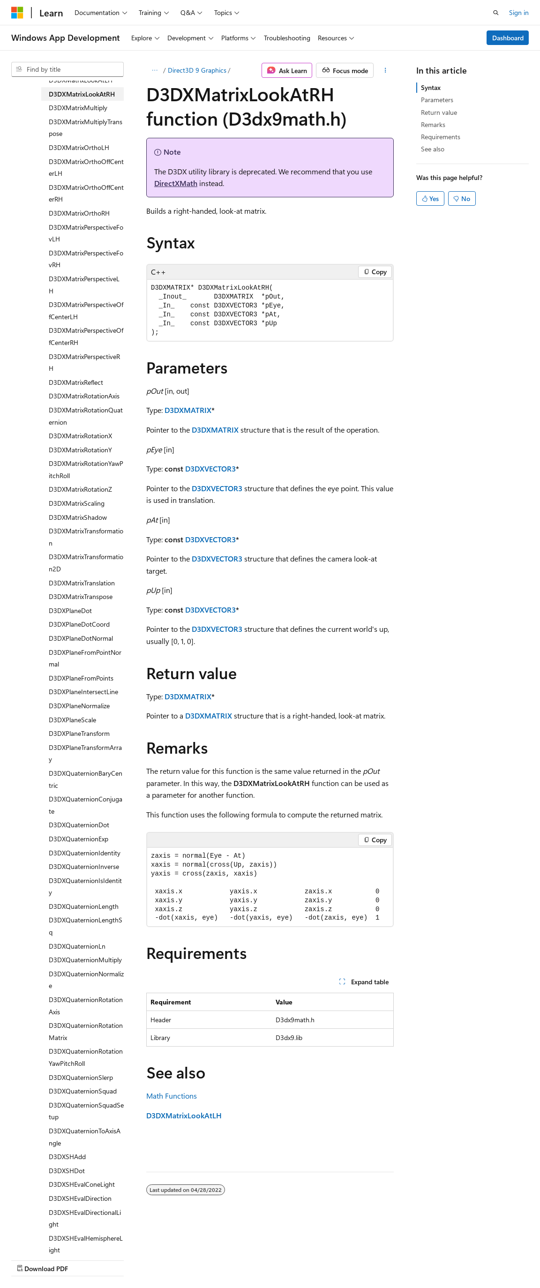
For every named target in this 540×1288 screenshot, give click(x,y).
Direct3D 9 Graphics (197, 70)
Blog (127, 1259)
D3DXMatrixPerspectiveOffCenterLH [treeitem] (86, 310)
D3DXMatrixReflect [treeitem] (76, 382)
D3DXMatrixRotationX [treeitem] (80, 435)
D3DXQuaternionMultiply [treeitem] (85, 959)
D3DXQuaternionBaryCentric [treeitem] (85, 779)
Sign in (519, 12)
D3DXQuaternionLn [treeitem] (77, 946)
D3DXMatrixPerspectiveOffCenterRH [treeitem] (86, 336)
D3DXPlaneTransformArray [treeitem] (85, 753)
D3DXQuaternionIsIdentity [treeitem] (85, 886)
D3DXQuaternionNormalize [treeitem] (86, 979)
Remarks (433, 124)
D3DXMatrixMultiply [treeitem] (78, 107)
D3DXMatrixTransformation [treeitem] (86, 536)
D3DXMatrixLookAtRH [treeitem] (82, 94)
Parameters (437, 99)
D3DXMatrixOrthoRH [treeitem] (79, 213)
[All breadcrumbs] (154, 70)
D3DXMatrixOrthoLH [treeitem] (79, 147)
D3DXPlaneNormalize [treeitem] (79, 705)
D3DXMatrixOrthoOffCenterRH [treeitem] (86, 193)
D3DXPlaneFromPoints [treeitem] (81, 678)
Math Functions (171, 1096)
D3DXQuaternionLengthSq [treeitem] (85, 925)
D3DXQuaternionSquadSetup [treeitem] (86, 1111)
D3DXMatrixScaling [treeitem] (77, 503)
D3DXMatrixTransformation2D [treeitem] (86, 562)
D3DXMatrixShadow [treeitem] (78, 517)
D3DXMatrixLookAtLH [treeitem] (80, 79)
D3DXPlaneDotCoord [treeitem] (79, 624)
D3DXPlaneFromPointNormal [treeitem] (85, 658)
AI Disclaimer (30, 1259)
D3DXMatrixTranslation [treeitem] (82, 582)
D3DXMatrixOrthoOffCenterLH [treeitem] (86, 167)
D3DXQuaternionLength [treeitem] (84, 906)
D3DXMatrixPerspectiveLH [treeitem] (84, 284)
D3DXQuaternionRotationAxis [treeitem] (86, 1005)
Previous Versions (85, 1259)
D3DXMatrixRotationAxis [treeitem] (84, 395)
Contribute (167, 1259)
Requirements (440, 136)
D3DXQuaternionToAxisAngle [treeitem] (84, 1136)
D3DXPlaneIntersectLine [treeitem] (83, 691)
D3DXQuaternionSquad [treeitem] (83, 1090)
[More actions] (385, 70)
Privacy (205, 1259)
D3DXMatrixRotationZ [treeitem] (80, 489)
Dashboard (508, 37)
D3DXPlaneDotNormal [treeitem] (81, 638)
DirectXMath (175, 183)
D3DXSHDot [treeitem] (67, 1170)
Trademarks (297, 1259)
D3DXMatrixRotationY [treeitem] (80, 449)
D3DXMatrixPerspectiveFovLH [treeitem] (86, 233)
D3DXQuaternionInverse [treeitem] (84, 866)
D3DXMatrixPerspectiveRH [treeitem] (84, 362)
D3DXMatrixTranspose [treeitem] (80, 596)
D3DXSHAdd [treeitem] (67, 1156)
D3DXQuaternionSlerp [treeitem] (81, 1077)
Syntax (431, 87)
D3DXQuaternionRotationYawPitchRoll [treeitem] (86, 1057)
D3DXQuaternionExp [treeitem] (78, 838)
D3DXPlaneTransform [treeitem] (79, 733)
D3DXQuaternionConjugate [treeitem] (85, 805)
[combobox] (67, 69)
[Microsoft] (17, 13)
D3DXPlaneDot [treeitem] (70, 610)
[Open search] (496, 12)
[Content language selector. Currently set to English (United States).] (54, 1236)
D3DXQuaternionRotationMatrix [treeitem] (86, 1031)
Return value (439, 112)
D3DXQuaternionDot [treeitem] (79, 824)
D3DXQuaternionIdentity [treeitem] (84, 852)
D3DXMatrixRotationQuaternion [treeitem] (86, 416)
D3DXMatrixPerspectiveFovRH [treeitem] (86, 259)
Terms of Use (251, 1259)
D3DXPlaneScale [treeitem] (72, 719)
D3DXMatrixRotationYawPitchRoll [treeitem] (86, 469)
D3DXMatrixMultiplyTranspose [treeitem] (85, 127)
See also (432, 148)
